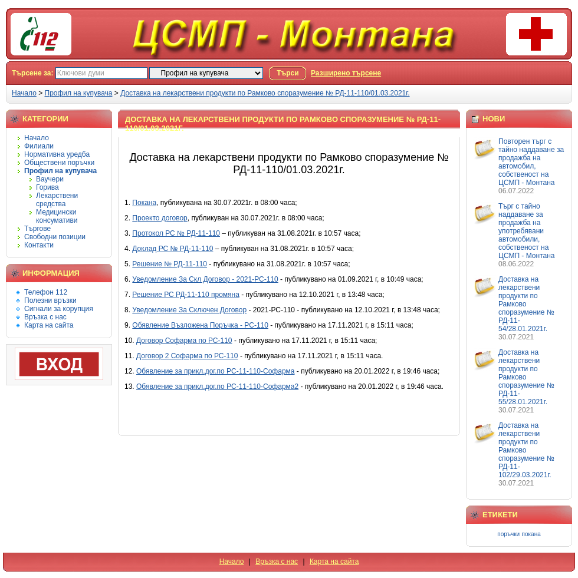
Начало (24, 93)
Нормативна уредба (57, 154)
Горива (47, 187)
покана (531, 534)
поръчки (508, 534)
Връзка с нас (45, 317)
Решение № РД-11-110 (169, 264)
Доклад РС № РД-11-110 (172, 249)
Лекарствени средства (57, 199)
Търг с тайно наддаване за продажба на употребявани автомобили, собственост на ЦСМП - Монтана (526, 231)
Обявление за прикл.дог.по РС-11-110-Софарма (215, 371)
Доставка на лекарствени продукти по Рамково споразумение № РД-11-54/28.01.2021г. (526, 304)
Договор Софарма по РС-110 (184, 340)
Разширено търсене (346, 73)
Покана (144, 203)
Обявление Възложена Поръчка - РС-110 (200, 325)
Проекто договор (159, 218)
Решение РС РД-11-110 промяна (185, 294)
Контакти (39, 245)
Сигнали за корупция (58, 309)
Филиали (39, 146)
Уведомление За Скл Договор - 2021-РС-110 (205, 279)
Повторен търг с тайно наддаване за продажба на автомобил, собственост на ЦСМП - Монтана (531, 162)
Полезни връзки (50, 300)
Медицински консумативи (57, 216)
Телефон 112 (45, 292)
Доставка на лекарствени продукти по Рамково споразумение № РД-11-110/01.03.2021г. (264, 93)
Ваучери (50, 179)
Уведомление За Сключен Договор (189, 310)
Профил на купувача (79, 93)
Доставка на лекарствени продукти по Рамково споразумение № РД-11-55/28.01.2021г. (526, 377)
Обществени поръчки (59, 162)
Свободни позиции (55, 237)
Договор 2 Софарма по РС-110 (187, 356)
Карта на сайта (49, 325)
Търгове (37, 228)
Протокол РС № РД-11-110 (176, 233)
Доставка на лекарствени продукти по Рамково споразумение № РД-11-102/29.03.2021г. (526, 450)
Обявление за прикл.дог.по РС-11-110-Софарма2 (217, 386)
